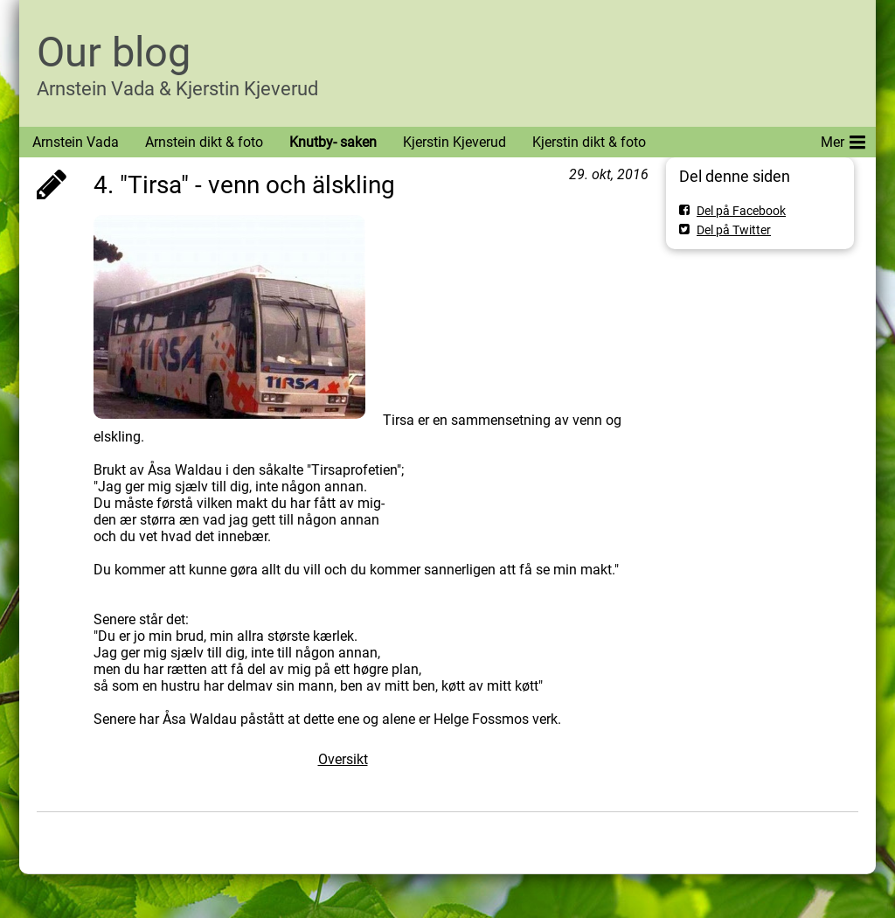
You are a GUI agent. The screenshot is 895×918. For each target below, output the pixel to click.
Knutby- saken (333, 142)
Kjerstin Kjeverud (454, 142)
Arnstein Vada (75, 142)
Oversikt (343, 759)
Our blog (114, 52)
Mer (843, 139)
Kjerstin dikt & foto (589, 142)
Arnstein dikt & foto (204, 142)
